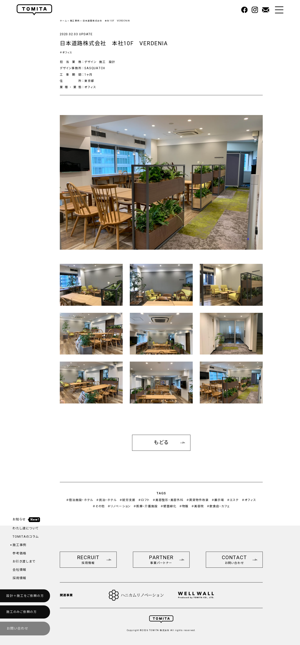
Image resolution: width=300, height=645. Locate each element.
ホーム (63, 21)
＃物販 (184, 506)
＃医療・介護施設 (146, 506)
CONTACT (240, 560)
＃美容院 (197, 506)
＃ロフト (144, 500)
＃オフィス (66, 52)
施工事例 (75, 21)
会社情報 (19, 570)
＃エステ (233, 500)
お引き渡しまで (23, 561)
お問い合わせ (17, 628)
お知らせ (26, 519)
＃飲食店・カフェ (218, 506)
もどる (169, 442)
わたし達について (25, 528)
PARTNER (167, 560)
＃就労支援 (127, 500)
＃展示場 (218, 500)
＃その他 (99, 506)
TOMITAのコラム (25, 537)
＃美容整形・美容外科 (168, 500)
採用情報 (19, 578)
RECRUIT (94, 560)
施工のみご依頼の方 (21, 612)
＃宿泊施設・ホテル (79, 500)
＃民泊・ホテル (106, 500)
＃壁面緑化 (168, 506)
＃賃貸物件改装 (197, 500)
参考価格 (19, 553)
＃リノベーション (119, 506)
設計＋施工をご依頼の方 (25, 596)
